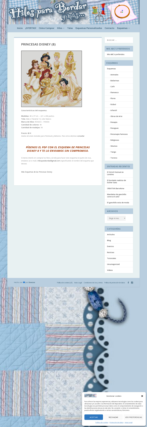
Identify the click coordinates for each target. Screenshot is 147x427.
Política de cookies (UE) (64, 282)
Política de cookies (101, 422)
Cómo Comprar (46, 28)
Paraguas (114, 128)
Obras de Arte (116, 116)
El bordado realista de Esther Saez (116, 181)
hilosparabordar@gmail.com (49, 161)
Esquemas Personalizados (88, 28)
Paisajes (113, 122)
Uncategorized (113, 264)
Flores (112, 98)
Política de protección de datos (114, 282)
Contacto (109, 28)
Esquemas (122, 28)
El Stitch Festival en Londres (115, 173)
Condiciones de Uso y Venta (93, 282)
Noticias (110, 252)
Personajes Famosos (119, 134)
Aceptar (94, 417)
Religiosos (114, 140)
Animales (114, 75)
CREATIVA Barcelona (115, 188)
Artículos (111, 234)
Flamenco (114, 92)
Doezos (32, 282)
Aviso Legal (128, 422)
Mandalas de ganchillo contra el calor (116, 195)
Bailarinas (114, 80)
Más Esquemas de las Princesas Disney (36, 172)
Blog (109, 240)
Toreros (113, 158)
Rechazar (113, 417)
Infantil (113, 110)
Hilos (59, 28)
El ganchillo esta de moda (118, 202)
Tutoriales (111, 258)
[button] (142, 396)
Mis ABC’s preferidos (115, 54)
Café (112, 86)
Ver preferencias (133, 417)
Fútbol (113, 104)
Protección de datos (116, 422)
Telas (70, 28)
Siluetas (113, 146)
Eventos (110, 246)
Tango (113, 152)
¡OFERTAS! (30, 28)
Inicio (20, 28)
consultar (80, 136)
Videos (110, 270)
